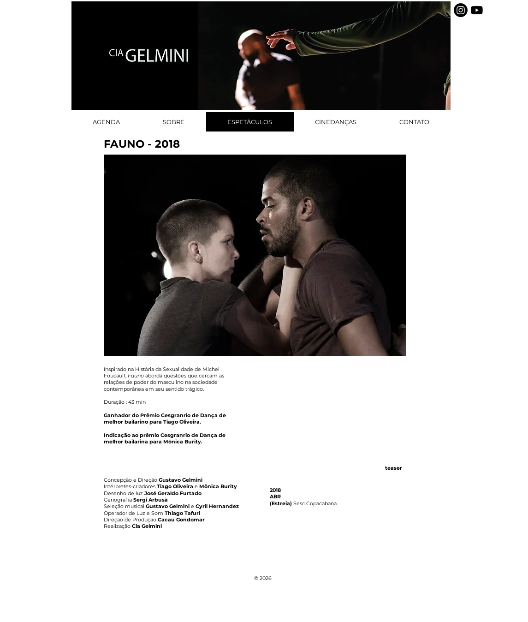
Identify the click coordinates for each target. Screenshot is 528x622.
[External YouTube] (338, 410)
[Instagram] (461, 10)
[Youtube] (477, 10)
